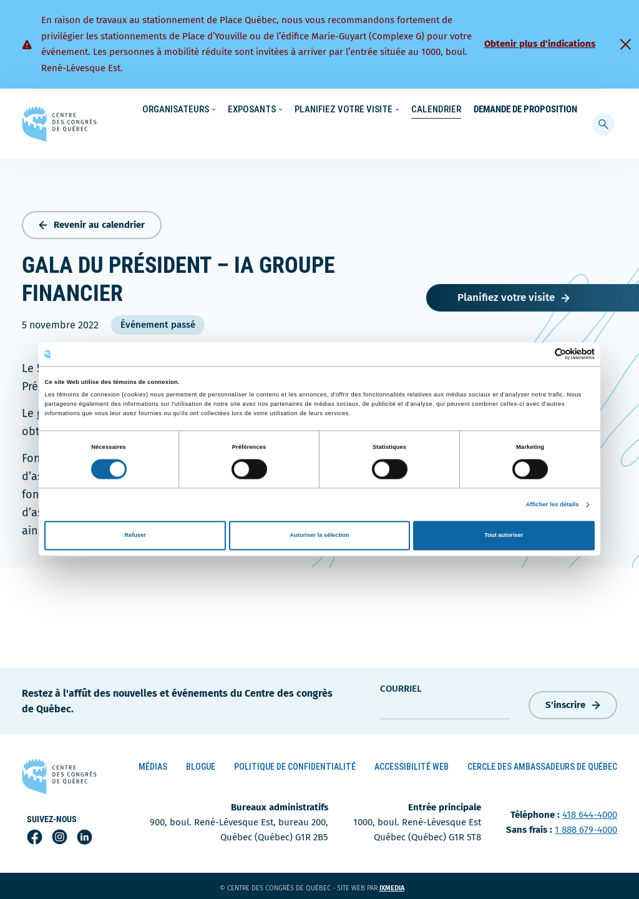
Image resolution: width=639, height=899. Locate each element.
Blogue (200, 764)
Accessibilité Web (411, 764)
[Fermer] (625, 44)
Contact (535, 110)
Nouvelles (389, 110)
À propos (489, 110)
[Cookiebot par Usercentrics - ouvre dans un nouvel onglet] (540, 354)
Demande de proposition (525, 134)
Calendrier (436, 134)
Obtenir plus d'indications (539, 43)
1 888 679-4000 (586, 827)
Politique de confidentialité (295, 764)
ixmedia (399, 886)
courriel (401, 685)
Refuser (135, 536)
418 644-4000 (589, 812)
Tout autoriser (503, 536)
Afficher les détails (551, 504)
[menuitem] (571, 108)
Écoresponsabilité (322, 110)
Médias (153, 764)
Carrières (439, 110)
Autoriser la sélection (319, 536)
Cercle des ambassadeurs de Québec (542, 764)
